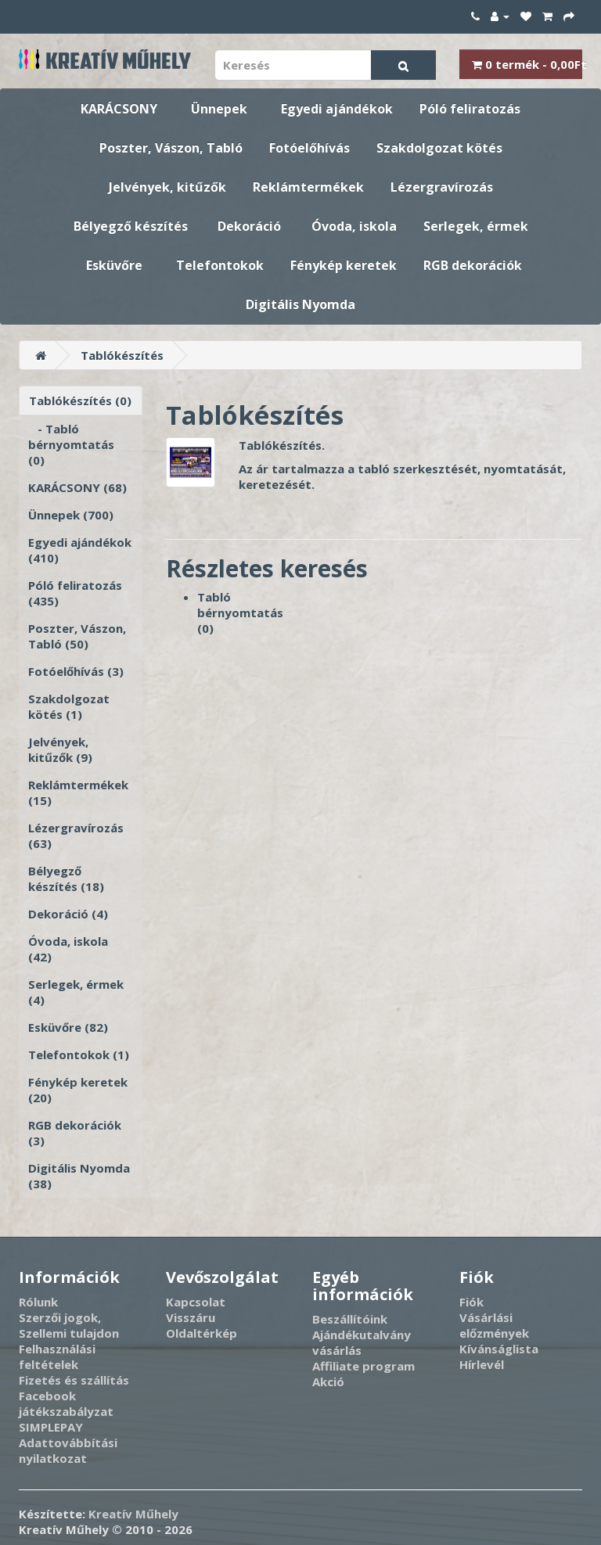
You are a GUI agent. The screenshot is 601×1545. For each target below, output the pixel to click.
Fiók (471, 1302)
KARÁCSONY (119, 108)
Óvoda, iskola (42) (68, 949)
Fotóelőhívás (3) (76, 671)
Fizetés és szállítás (74, 1380)
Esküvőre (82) (68, 1027)
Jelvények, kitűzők (167, 187)
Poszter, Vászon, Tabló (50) (77, 636)
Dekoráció (249, 226)
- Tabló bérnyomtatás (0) (71, 444)
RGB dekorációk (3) (74, 1132)
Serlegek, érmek (475, 226)
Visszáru (190, 1317)
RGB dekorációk (472, 265)
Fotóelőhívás (309, 147)
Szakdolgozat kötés (439, 147)
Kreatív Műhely (133, 1514)
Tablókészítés (122, 355)
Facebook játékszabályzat (66, 1403)
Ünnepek (219, 108)
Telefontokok (220, 265)
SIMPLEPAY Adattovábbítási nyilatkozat (68, 1442)
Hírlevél (481, 1364)
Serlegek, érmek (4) (76, 992)
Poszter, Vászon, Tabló (171, 147)
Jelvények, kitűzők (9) (60, 749)
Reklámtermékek (308, 187)
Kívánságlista (498, 1348)
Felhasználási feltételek (57, 1356)
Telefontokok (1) (78, 1054)
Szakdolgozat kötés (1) (69, 706)
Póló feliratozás (469, 108)
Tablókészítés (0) (80, 400)
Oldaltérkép (201, 1333)
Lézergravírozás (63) (76, 835)
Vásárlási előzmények (494, 1325)
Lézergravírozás (441, 187)
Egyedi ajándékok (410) (79, 550)
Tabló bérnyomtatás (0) (240, 612)
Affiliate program (363, 1366)
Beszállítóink (349, 1319)
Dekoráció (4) (68, 914)
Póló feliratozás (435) (75, 593)
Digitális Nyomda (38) (79, 1175)
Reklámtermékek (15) (78, 792)
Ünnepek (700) (70, 515)
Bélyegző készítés (131, 226)
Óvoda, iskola (354, 226)
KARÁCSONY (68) (77, 487)
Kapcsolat (195, 1302)
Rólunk (38, 1302)
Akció (328, 1381)
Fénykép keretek (343, 265)
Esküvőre (114, 265)
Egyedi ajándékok (337, 108)
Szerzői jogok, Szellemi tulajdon (69, 1325)
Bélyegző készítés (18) (66, 878)
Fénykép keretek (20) (78, 1089)
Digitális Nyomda (300, 304)
